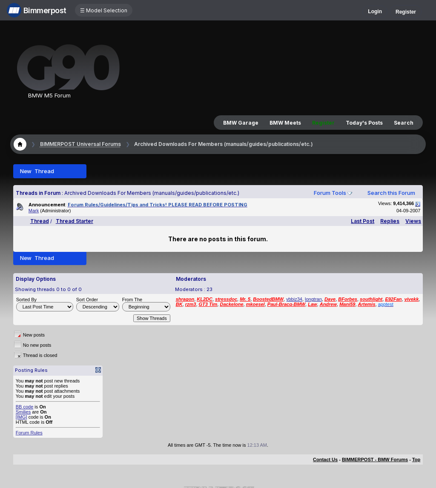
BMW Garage (240, 123)
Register (406, 12)
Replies (389, 221)
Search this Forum (391, 192)
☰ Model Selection (103, 10)
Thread (39, 221)
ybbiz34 (294, 299)
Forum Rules (29, 432)
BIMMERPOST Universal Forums (80, 144)
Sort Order (87, 299)
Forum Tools (330, 192)
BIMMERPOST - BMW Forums (375, 459)
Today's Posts (364, 123)
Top (416, 459)
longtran (313, 299)
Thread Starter (74, 221)
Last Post (362, 221)
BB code (25, 406)
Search (403, 123)
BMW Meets (285, 123)
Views (413, 221)
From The (132, 299)
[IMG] (21, 417)
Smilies (23, 411)
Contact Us (325, 459)
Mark (34, 210)
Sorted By (26, 299)
